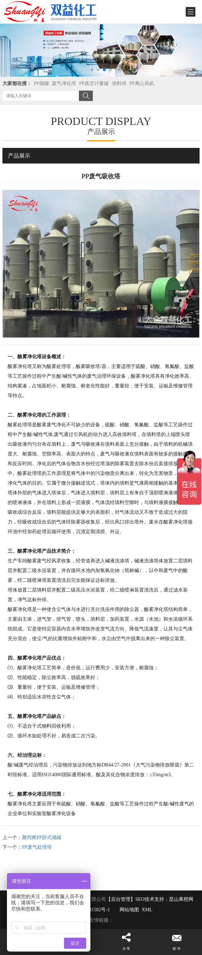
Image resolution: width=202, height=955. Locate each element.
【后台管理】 (120, 899)
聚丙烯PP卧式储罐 (42, 837)
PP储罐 (41, 83)
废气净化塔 (64, 83)
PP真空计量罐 (94, 83)
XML (147, 909)
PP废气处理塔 (37, 847)
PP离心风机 (141, 83)
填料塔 (119, 83)
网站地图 (129, 909)
